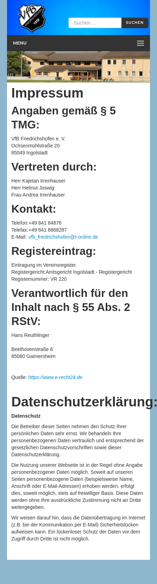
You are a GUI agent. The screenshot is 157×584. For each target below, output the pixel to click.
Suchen (135, 22)
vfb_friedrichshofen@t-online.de (63, 237)
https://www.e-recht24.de (55, 377)
